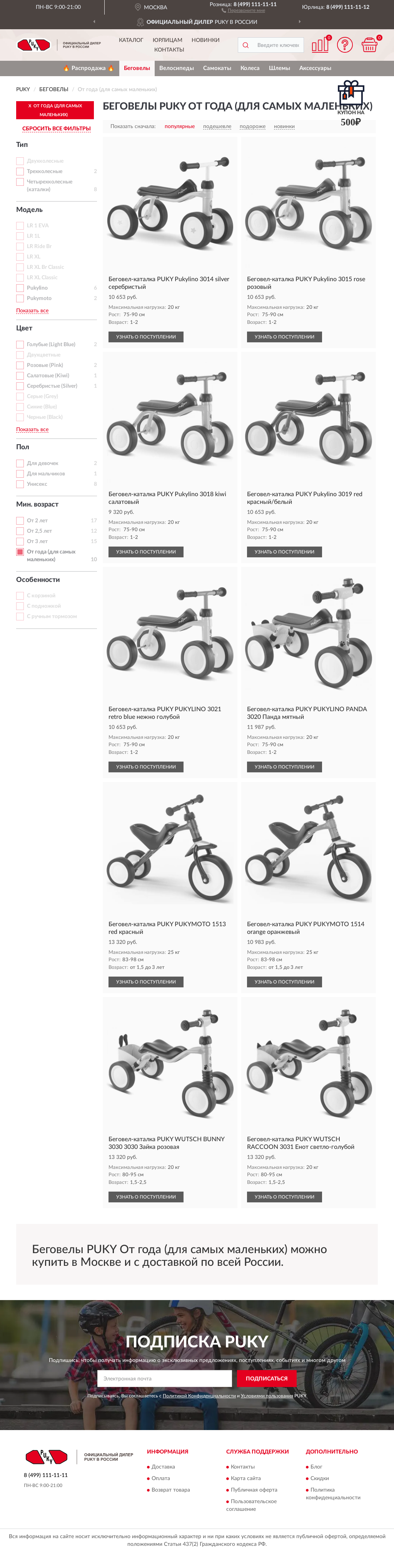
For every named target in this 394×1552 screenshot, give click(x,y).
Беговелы (137, 68)
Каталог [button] (131, 40)
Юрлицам (167, 40)
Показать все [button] (32, 310)
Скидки (320, 1478)
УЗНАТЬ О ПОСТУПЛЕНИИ (146, 337)
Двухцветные (43, 355)
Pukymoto (39, 298)
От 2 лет (37, 520)
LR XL (33, 257)
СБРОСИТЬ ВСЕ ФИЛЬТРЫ (56, 129)
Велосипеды (176, 68)
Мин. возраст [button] (37, 504)
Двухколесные (45, 161)
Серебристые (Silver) (52, 386)
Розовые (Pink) (45, 365)
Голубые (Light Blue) (51, 344)
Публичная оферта (254, 1490)
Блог (316, 1467)
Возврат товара (171, 1490)
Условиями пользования (267, 1396)
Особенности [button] (38, 580)
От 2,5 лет (39, 531)
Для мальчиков (46, 474)
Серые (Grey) (42, 396)
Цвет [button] (24, 328)
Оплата (161, 1478)
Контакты (169, 50)
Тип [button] (22, 145)
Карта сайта (246, 1478)
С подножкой (44, 606)
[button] (243, 10)
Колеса (250, 68)
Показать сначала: (133, 126)
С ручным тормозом (52, 616)
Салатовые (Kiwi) (48, 375)
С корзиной (41, 595)
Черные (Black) (45, 417)
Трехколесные (44, 171)
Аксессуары (315, 68)
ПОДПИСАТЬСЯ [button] (267, 1379)
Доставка (163, 1467)
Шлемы (279, 68)
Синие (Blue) (42, 407)
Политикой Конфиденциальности (199, 1396)
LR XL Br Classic (45, 267)
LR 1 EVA (38, 225)
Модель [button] (29, 210)
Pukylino (37, 288)
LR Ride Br (39, 246)
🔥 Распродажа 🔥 (89, 68)
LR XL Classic (42, 277)
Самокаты (217, 68)
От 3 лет (37, 541)
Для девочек (42, 463)
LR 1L (33, 236)
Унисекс (37, 484)
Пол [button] (22, 447)
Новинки (206, 40)
